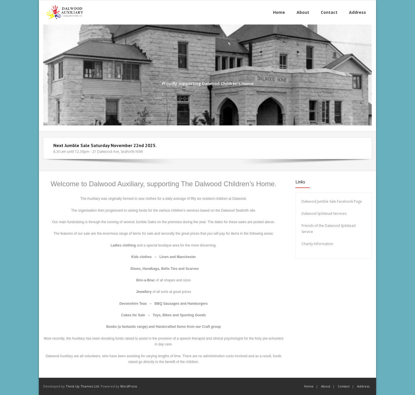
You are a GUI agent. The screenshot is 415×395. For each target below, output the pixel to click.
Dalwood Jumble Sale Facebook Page (331, 201)
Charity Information (317, 243)
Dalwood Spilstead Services (323, 213)
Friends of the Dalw (317, 225)
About (325, 386)
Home (309, 386)
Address (363, 386)
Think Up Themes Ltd (82, 386)
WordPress (128, 386)
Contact (344, 386)
